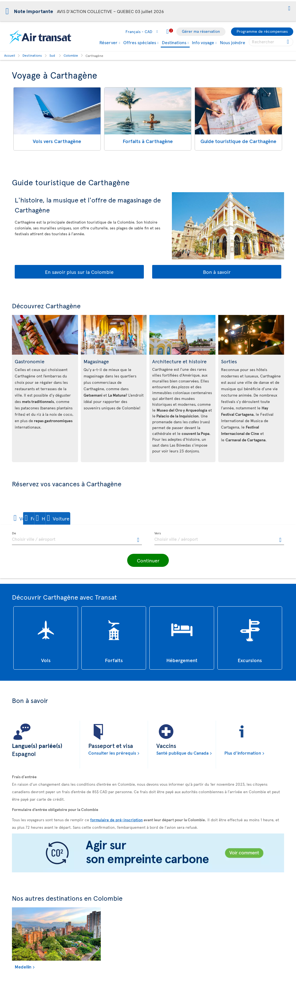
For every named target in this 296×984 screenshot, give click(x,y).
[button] (289, 8)
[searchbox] (271, 42)
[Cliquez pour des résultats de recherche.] (288, 42)
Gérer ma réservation (201, 31)
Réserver (108, 42)
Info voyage (203, 42)
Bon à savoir (216, 271)
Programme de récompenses (262, 31)
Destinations (174, 42)
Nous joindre (232, 42)
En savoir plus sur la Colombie (79, 271)
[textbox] (77, 538)
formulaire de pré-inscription (116, 819)
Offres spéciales (139, 42)
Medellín (23, 966)
